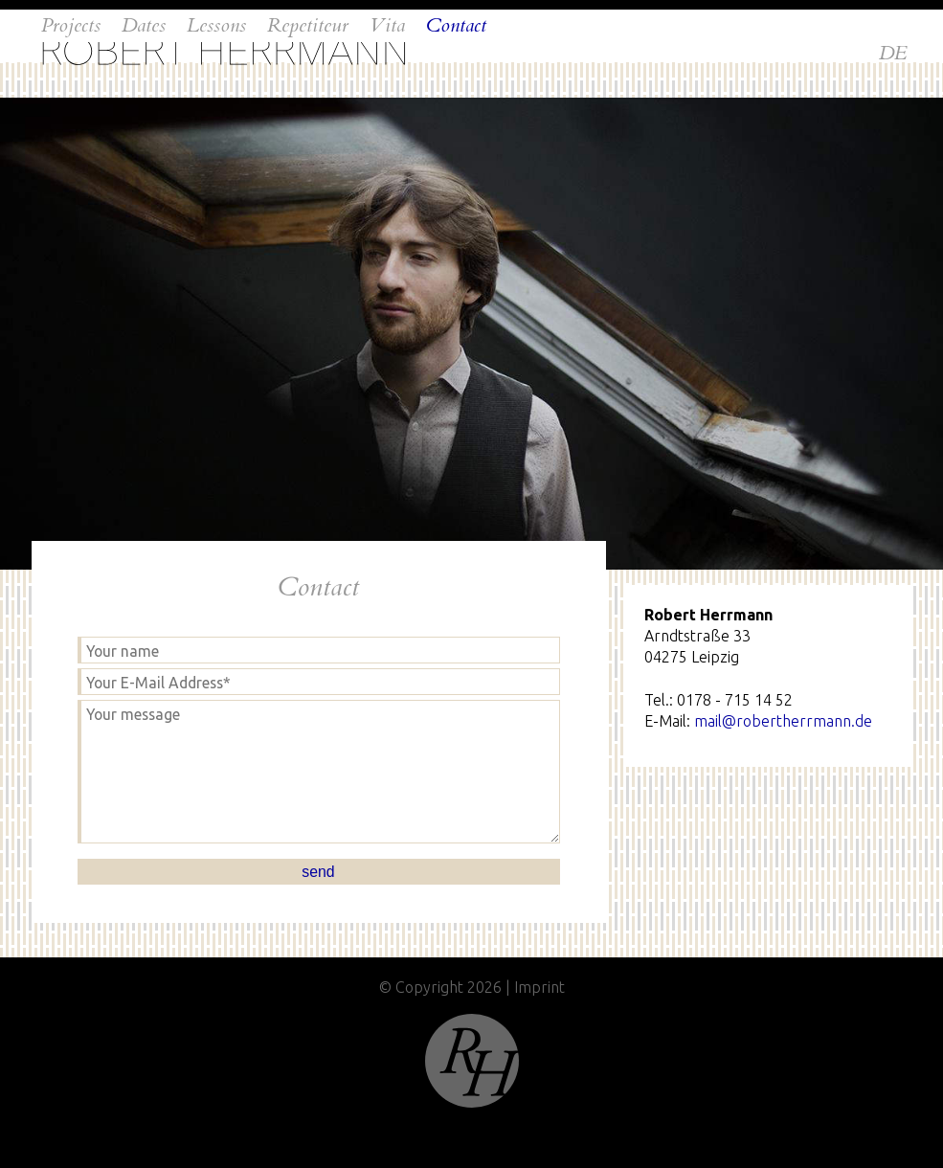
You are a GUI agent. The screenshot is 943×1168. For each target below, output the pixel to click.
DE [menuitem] (893, 53)
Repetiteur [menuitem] (307, 110)
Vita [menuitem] (387, 110)
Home (224, 51)
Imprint (539, 987)
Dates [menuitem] (144, 110)
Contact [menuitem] (456, 110)
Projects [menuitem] (71, 110)
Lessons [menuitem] (216, 110)
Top (472, 1061)
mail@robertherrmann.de (783, 721)
